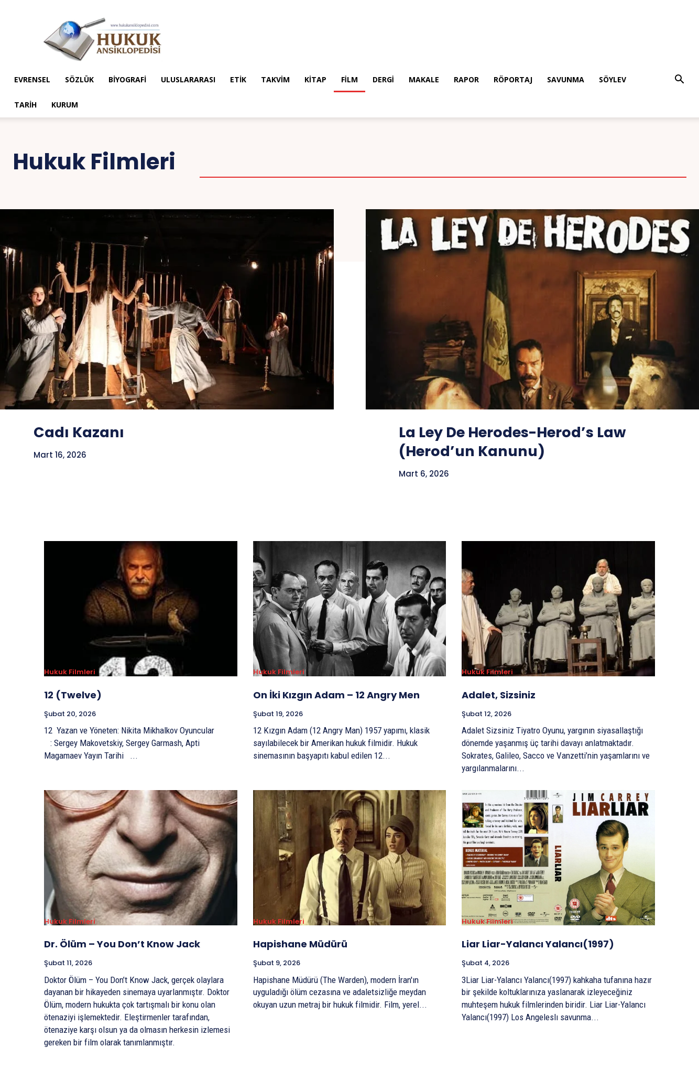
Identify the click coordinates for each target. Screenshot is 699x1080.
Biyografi (127, 79)
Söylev (612, 79)
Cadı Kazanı (83, 432)
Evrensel (32, 79)
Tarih (25, 105)
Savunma (565, 79)
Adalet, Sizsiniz (499, 694)
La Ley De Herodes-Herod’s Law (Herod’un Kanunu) (524, 441)
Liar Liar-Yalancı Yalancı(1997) (538, 944)
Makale (424, 79)
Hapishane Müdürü (300, 944)
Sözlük (79, 79)
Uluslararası (188, 79)
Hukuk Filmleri (69, 672)
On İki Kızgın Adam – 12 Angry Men (336, 694)
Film (349, 79)
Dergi (383, 79)
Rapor (466, 79)
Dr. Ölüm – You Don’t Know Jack (122, 944)
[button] (679, 80)
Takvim (275, 79)
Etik (238, 79)
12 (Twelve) (73, 694)
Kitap (315, 79)
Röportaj (513, 79)
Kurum (64, 105)
